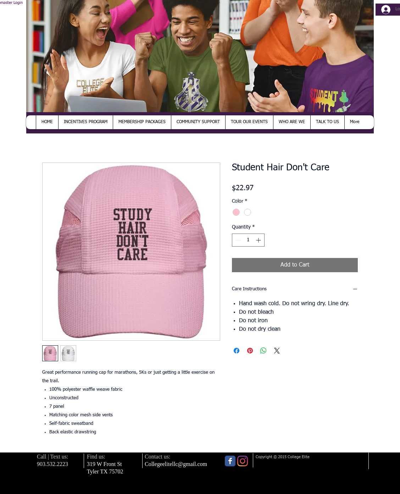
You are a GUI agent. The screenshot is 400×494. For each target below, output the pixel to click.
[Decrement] (237, 240)
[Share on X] (277, 350)
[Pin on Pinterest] (250, 350)
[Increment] (259, 240)
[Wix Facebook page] (230, 461)
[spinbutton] (248, 240)
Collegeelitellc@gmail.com (176, 464)
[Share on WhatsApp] (263, 350)
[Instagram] (242, 461)
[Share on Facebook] (236, 350)
